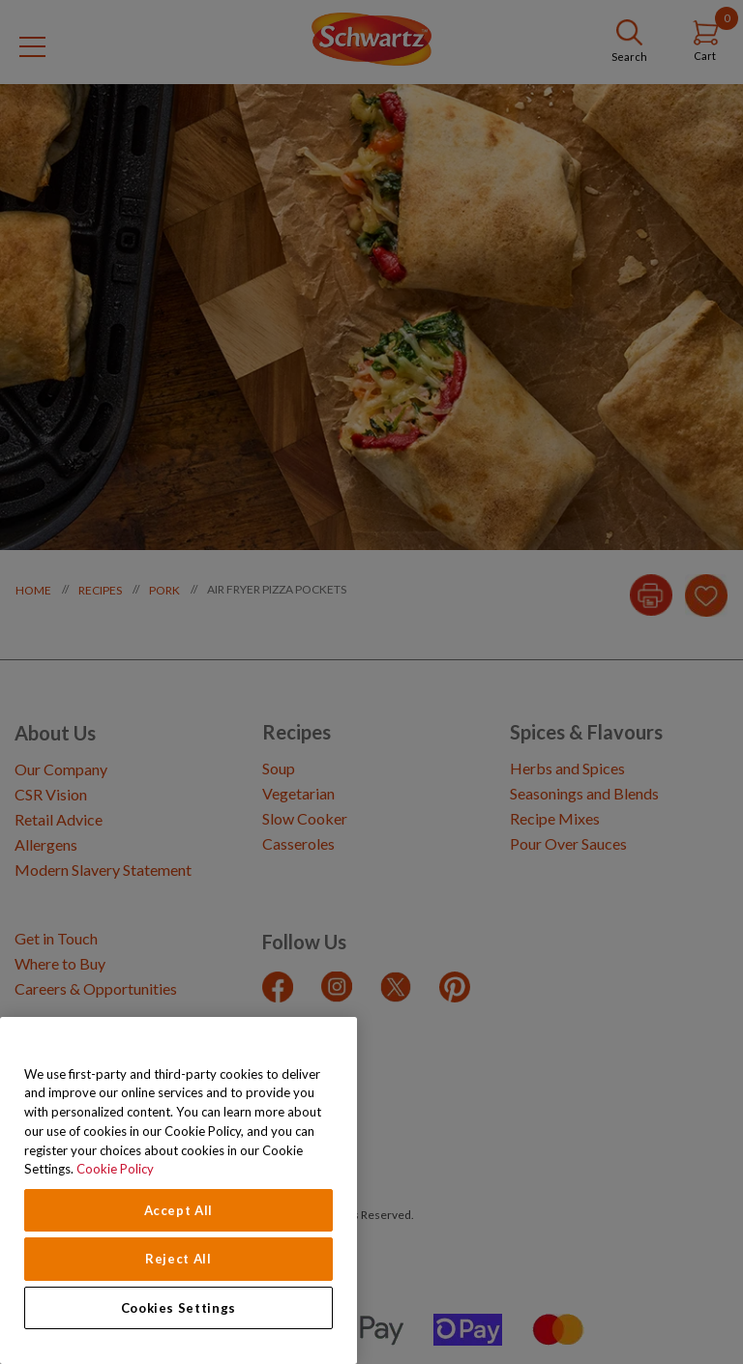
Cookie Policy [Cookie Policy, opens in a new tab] (115, 1168)
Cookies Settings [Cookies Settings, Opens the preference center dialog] (179, 1308)
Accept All (179, 1210)
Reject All (178, 1258)
